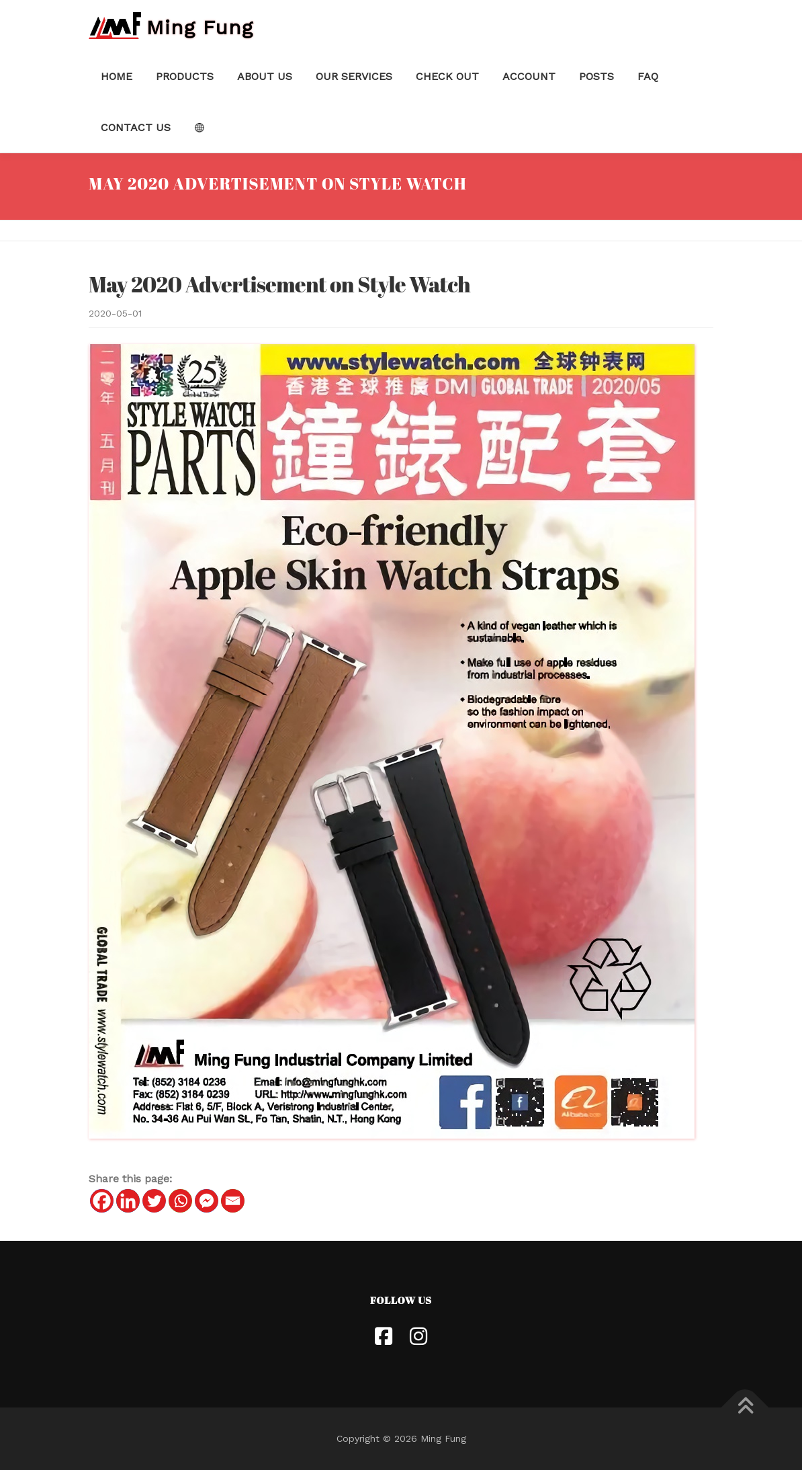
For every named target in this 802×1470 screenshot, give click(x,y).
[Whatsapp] (180, 1201)
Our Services (354, 76)
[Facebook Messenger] (206, 1201)
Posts (596, 76)
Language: (199, 127)
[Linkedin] (128, 1201)
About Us (264, 76)
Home (116, 76)
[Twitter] (154, 1201)
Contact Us (136, 127)
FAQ (647, 76)
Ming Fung (199, 26)
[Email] (232, 1201)
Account (528, 76)
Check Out (447, 76)
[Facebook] (102, 1201)
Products (185, 76)
